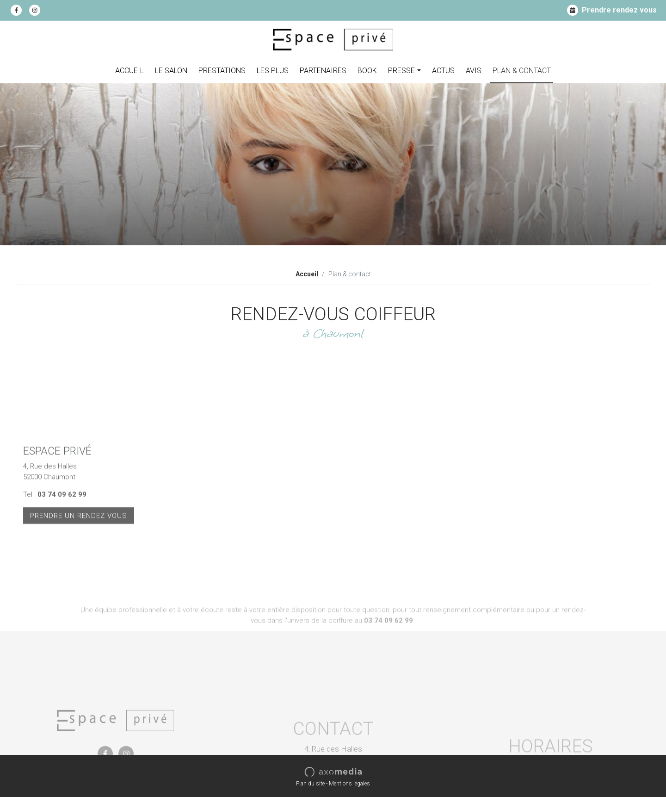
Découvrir (606, 212)
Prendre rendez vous (612, 10)
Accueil (129, 70)
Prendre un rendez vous (78, 555)
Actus (443, 70)
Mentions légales (349, 783)
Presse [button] (401, 70)
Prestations (222, 70)
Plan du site (310, 783)
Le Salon (171, 70)
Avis (473, 70)
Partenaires (323, 70)
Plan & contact (522, 70)
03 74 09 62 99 (61, 534)
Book (367, 70)
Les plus (273, 70)
